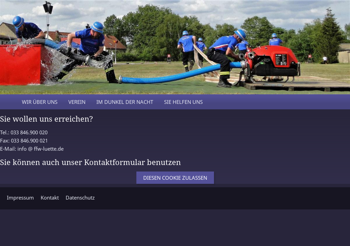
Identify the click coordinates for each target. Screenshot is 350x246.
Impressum (20, 197)
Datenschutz (80, 197)
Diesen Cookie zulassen (175, 177)
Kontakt (50, 197)
